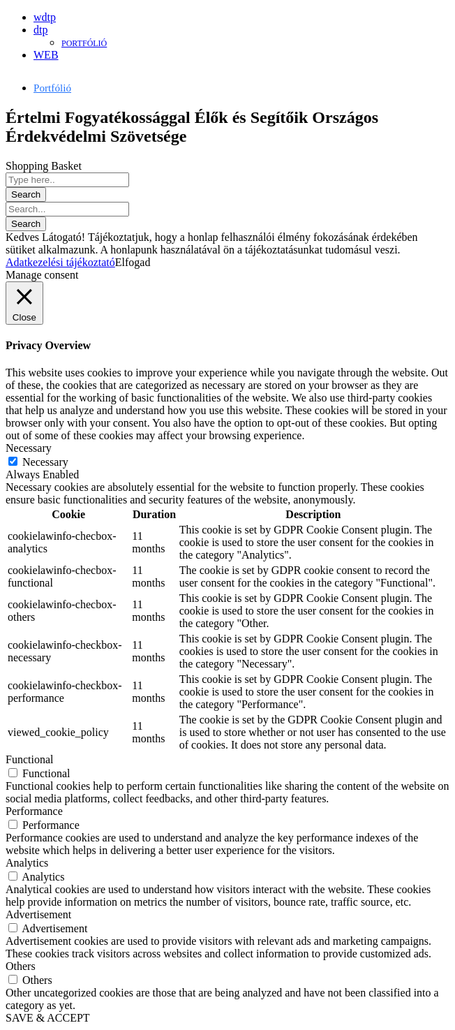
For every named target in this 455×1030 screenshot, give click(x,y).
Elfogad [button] (133, 262)
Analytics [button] (27, 863)
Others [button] (21, 966)
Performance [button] (34, 811)
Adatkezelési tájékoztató (60, 262)
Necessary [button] (29, 448)
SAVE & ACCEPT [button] (48, 1018)
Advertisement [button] (38, 914)
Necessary (45, 462)
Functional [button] (29, 759)
